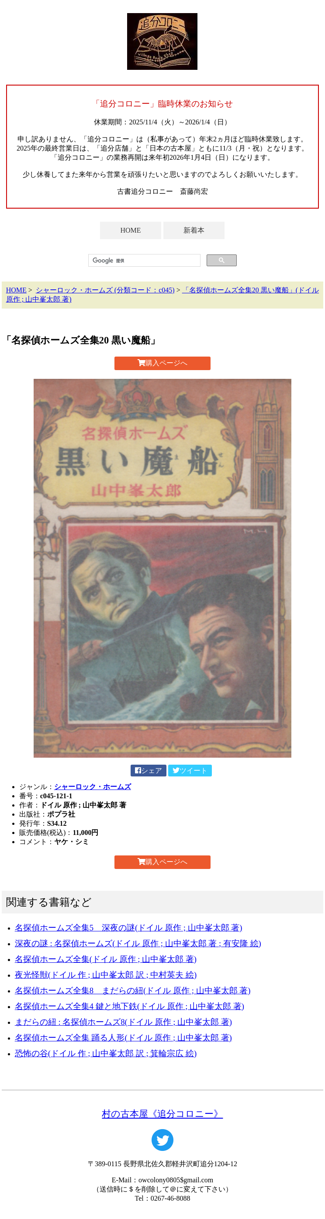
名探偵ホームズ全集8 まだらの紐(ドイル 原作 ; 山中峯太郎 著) (133, 990)
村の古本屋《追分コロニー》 (162, 1114)
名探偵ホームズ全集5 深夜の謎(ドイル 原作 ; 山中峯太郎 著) (128, 927)
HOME (130, 230)
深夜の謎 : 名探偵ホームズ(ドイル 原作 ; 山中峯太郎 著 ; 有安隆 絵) (138, 943)
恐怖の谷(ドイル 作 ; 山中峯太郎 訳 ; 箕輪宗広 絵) (106, 1053)
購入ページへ (162, 363)
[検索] (143, 260)
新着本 (193, 230)
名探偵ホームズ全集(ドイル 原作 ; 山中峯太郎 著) (106, 959)
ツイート (190, 770)
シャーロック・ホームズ (92, 786)
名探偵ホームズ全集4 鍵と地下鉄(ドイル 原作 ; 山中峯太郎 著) (129, 1006)
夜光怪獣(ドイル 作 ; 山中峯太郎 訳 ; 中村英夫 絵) (106, 974)
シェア (148, 770)
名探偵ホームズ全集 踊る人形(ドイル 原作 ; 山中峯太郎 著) (123, 1037)
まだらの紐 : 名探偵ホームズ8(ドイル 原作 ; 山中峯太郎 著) (123, 1022)
